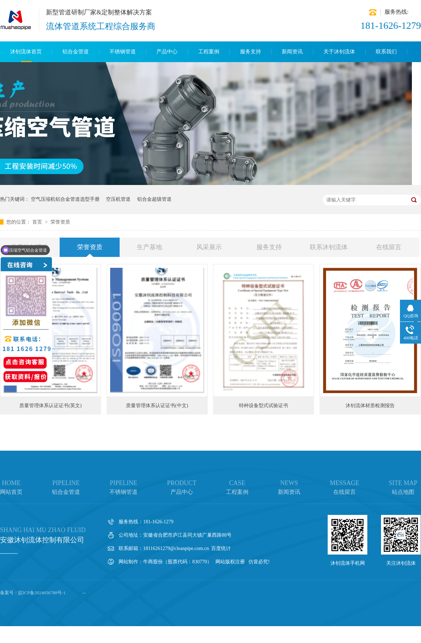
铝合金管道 (75, 51)
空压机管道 (118, 199)
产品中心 (167, 51)
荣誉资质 (60, 222)
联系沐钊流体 (329, 247)
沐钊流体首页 (26, 51)
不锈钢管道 (122, 51)
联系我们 (386, 51)
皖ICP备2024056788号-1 (42, 592)
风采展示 (209, 247)
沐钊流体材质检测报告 (370, 405)
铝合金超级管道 (154, 199)
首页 (38, 222)
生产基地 (149, 247)
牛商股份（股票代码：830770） (177, 561)
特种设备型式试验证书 (263, 405)
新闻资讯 (292, 51)
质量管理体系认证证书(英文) (50, 405)
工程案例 (208, 51)
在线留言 (388, 247)
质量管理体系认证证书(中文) (157, 405)
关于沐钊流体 (339, 51)
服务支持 (250, 51)
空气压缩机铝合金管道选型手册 (65, 199)
